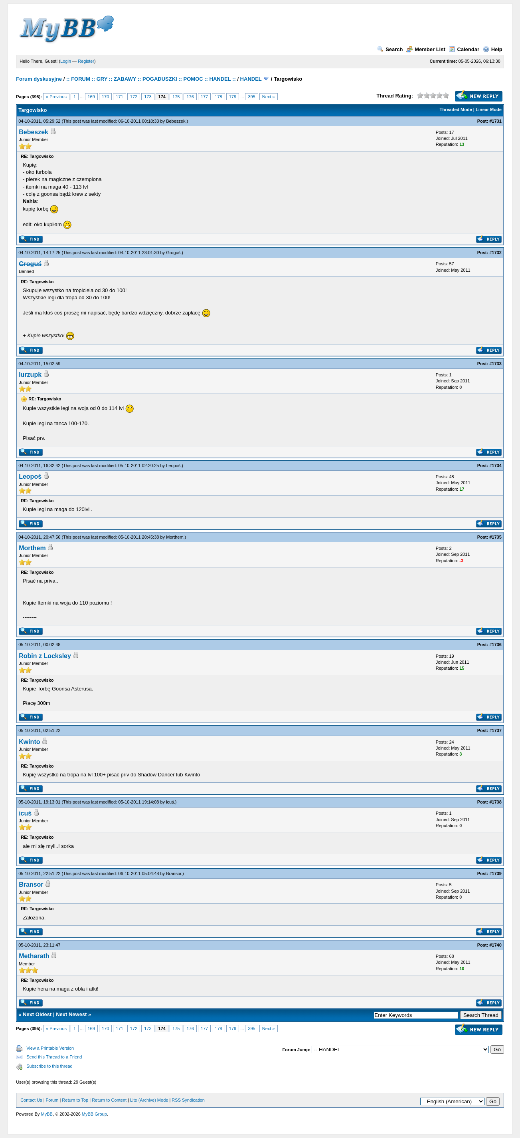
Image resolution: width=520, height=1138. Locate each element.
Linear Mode (489, 109)
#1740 (495, 945)
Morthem (174, 537)
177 (204, 96)
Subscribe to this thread (49, 1066)
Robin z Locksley (45, 656)
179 (232, 96)
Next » (268, 96)
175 (176, 96)
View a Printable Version (50, 1048)
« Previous (56, 96)
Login (65, 61)
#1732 (495, 252)
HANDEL (251, 79)
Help (492, 49)
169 (91, 96)
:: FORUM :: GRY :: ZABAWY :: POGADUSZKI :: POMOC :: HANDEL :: (151, 79)
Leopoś (173, 465)
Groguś (173, 252)
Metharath (34, 956)
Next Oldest (37, 1014)
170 (105, 96)
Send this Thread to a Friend (54, 1056)
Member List (425, 49)
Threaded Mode (456, 109)
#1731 (495, 121)
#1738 (495, 802)
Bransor (173, 873)
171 (119, 96)
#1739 (495, 873)
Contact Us (31, 1100)
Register (86, 61)
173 (147, 96)
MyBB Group (94, 1114)
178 (218, 96)
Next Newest (71, 1014)
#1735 (495, 537)
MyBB (47, 1114)
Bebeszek (175, 121)
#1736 (495, 644)
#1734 (495, 465)
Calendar (464, 49)
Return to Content (109, 1100)
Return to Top (75, 1100)
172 (133, 96)
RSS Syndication (188, 1100)
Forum (52, 1100)
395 (251, 96)
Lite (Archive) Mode (149, 1100)
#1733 (495, 363)
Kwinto (29, 741)
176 (190, 96)
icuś (170, 802)
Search (390, 49)
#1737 (495, 730)
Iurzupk (30, 374)
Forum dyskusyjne (39, 79)
